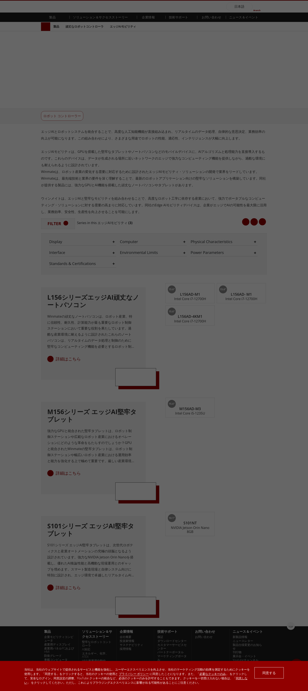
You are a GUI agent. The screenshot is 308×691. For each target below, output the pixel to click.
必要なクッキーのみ (212, 674)
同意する (269, 673)
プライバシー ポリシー (134, 674)
